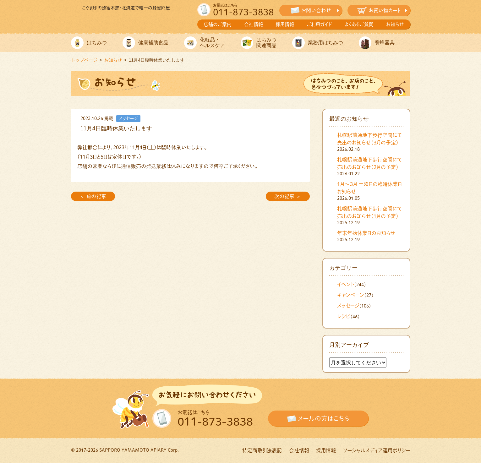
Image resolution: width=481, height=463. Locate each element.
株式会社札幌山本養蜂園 (126, 21)
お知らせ (395, 24)
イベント (345, 284)
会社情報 (253, 24)
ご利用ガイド (319, 24)
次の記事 (284, 196)
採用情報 (285, 24)
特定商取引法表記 (262, 450)
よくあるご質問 (359, 24)
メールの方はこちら (323, 418)
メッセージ (348, 305)
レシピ (343, 316)
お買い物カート (385, 10)
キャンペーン (350, 294)
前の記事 (96, 196)
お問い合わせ (316, 10)
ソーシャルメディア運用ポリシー (376, 450)
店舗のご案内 (218, 24)
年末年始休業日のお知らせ (366, 233)
